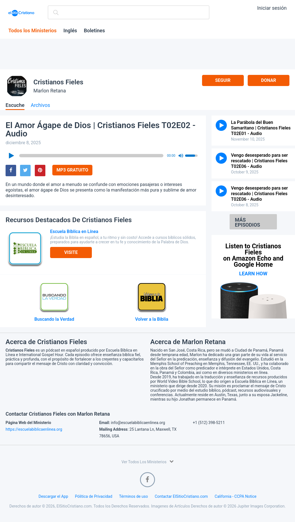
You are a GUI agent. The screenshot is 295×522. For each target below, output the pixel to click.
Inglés (70, 30)
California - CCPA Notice (235, 496)
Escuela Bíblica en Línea (74, 231)
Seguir (222, 80)
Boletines (94, 30)
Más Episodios (247, 222)
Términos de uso (133, 496)
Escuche (15, 105)
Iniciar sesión (272, 8)
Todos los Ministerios (32, 30)
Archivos (40, 105)
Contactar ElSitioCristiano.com (181, 496)
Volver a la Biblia (151, 319)
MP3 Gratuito (72, 170)
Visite (71, 252)
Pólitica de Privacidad (93, 496)
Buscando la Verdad (54, 319)
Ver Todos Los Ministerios (147, 461)
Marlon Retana (49, 91)
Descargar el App (53, 496)
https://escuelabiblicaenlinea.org (34, 429)
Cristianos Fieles (58, 82)
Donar (268, 80)
